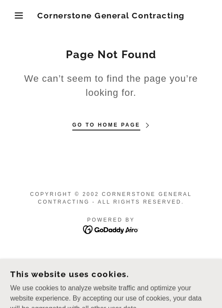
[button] (15, 15)
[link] (111, 16)
